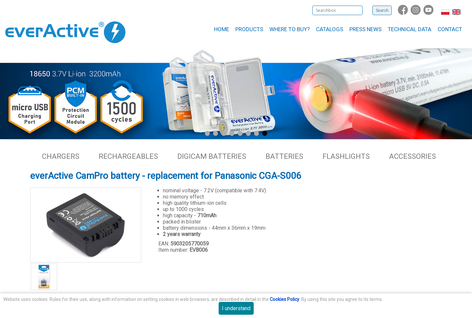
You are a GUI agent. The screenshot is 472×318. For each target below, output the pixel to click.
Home (221, 29)
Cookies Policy (284, 299)
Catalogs (329, 29)
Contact (450, 29)
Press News (365, 29)
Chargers (60, 156)
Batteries (284, 156)
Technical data (409, 29)
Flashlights (346, 156)
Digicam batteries (211, 156)
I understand (236, 308)
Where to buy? (289, 29)
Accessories (412, 156)
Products (249, 29)
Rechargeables (128, 156)
